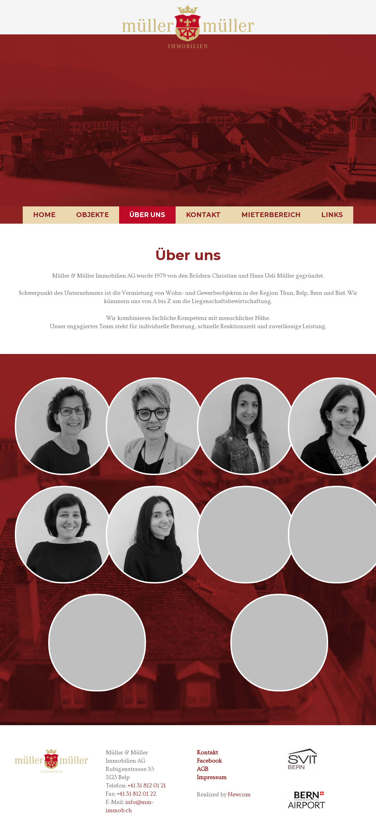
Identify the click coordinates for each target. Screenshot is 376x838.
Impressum (212, 777)
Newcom (239, 794)
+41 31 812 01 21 (147, 785)
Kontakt (207, 752)
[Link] (188, 27)
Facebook (209, 761)
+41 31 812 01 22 (136, 794)
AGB (202, 769)
